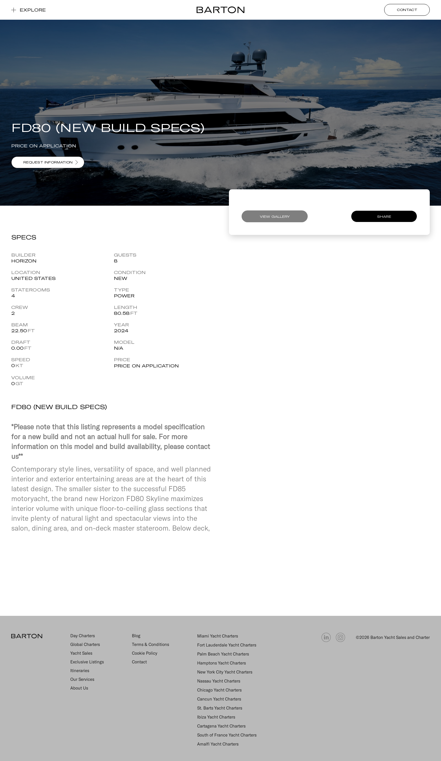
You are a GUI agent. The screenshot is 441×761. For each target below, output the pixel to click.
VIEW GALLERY (275, 216)
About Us (79, 688)
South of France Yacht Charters (226, 735)
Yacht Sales (81, 653)
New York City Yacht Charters (224, 672)
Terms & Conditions (150, 644)
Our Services (82, 679)
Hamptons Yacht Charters (221, 663)
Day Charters (82, 635)
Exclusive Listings (87, 662)
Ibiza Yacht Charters (216, 717)
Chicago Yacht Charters (219, 690)
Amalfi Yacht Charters (217, 744)
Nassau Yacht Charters (218, 681)
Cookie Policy (144, 653)
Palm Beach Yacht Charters (223, 654)
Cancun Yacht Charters (219, 699)
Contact (139, 662)
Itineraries (79, 670)
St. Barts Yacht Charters (219, 708)
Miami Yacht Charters (217, 636)
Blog (136, 635)
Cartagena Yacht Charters (221, 726)
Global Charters (85, 644)
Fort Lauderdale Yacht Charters (226, 645)
